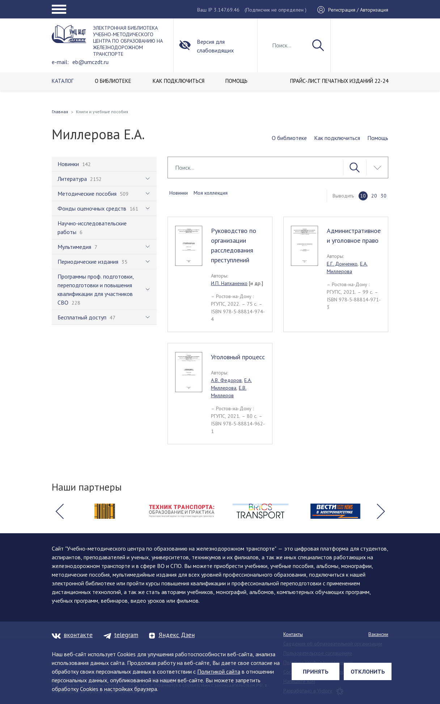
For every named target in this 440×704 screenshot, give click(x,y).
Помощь (377, 137)
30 (383, 195)
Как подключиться (337, 137)
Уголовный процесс (238, 357)
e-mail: (60, 61)
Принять (316, 671)
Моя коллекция (211, 193)
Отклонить (368, 671)
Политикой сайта (218, 671)
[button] (59, 511)
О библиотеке (289, 137)
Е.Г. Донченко (342, 263)
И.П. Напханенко (229, 283)
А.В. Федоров (226, 380)
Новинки (178, 193)
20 (374, 195)
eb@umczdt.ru (90, 61)
